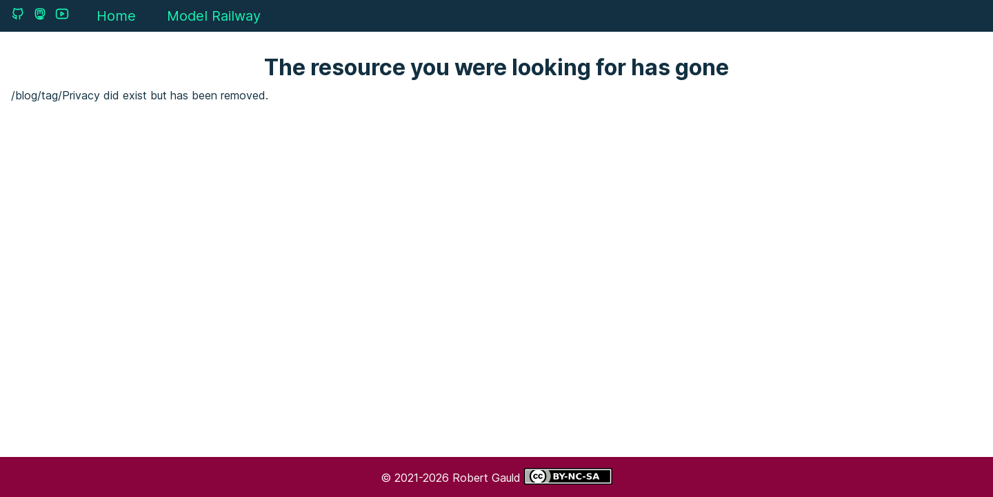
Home (116, 16)
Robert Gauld (488, 478)
